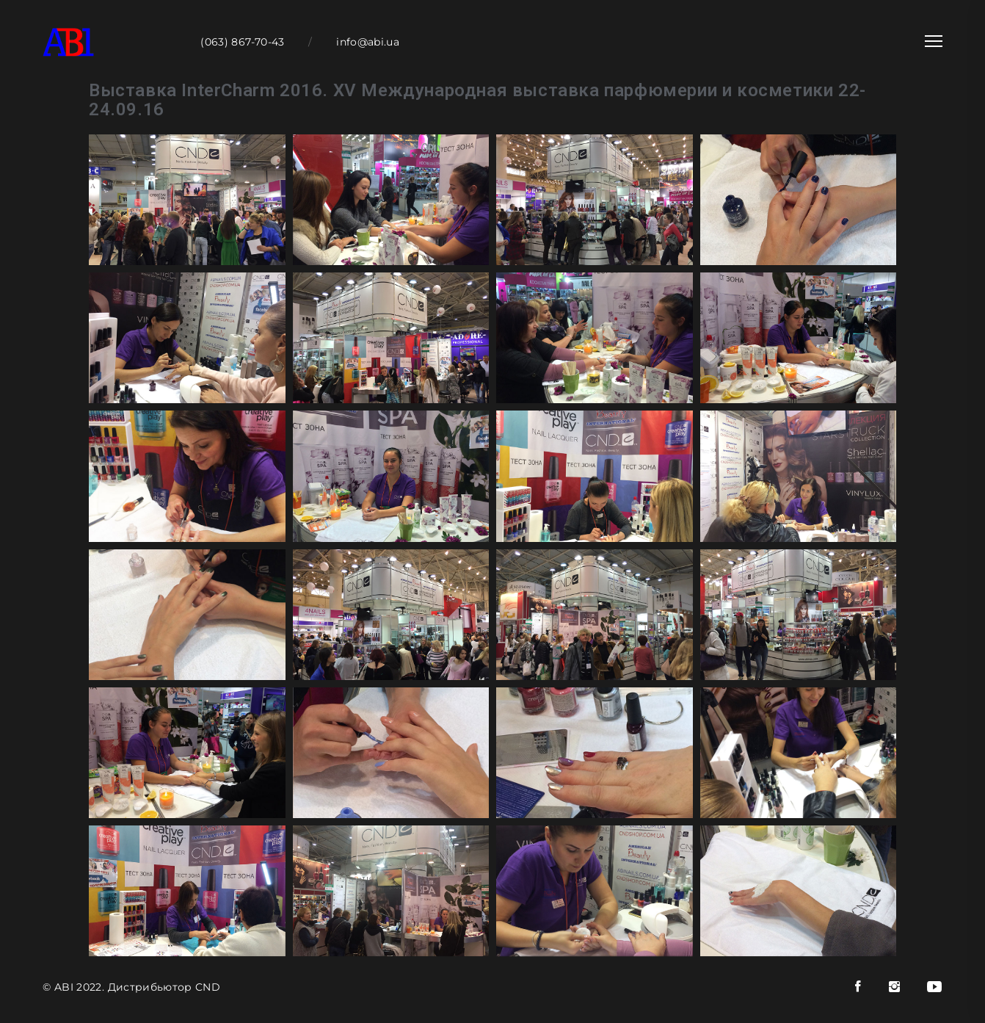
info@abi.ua (367, 41)
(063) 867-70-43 (242, 41)
